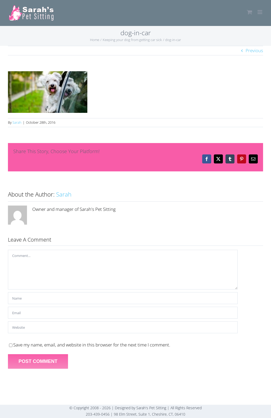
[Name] (123, 298)
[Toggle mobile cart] (249, 12)
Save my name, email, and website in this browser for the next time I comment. (91, 345)
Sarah (16, 122)
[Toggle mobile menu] (260, 12)
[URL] (123, 327)
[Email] (123, 313)
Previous (254, 50)
